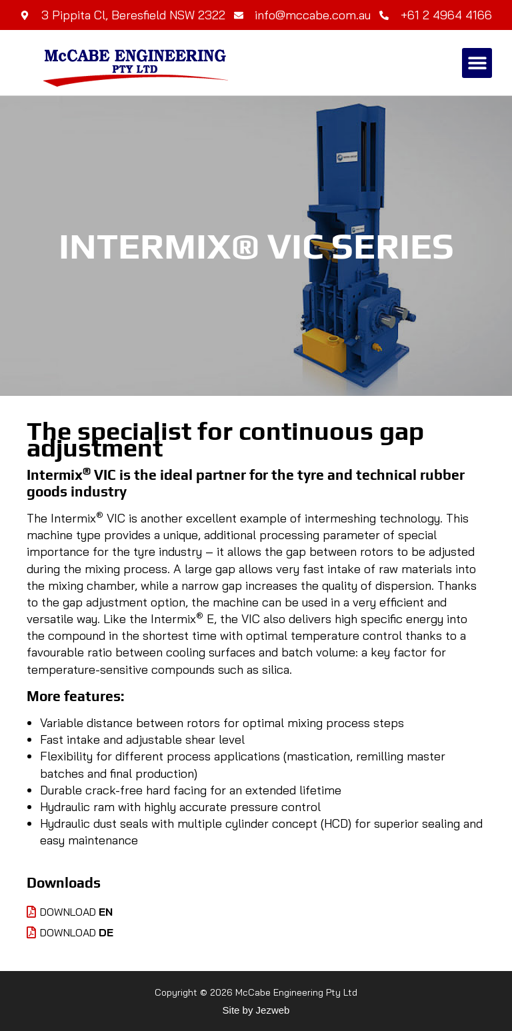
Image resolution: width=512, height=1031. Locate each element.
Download (70, 911)
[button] (477, 63)
